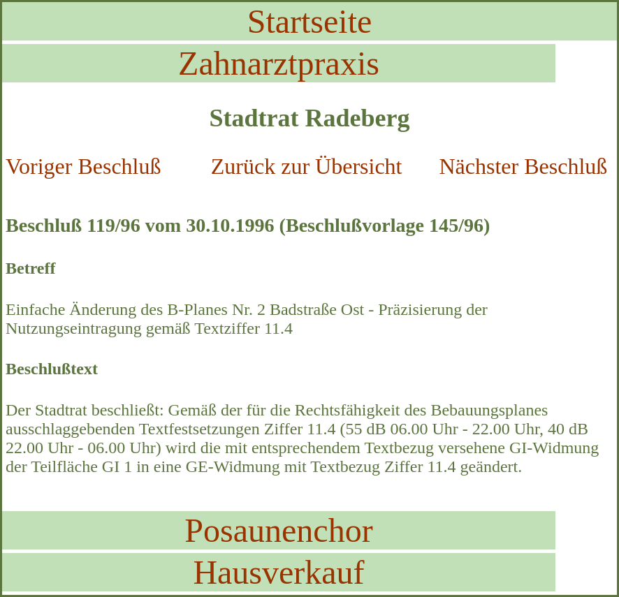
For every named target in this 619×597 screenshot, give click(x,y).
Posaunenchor (278, 530)
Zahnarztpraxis (278, 63)
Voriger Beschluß (83, 166)
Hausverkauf (278, 572)
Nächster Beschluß (523, 166)
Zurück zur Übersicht (306, 166)
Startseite (309, 21)
